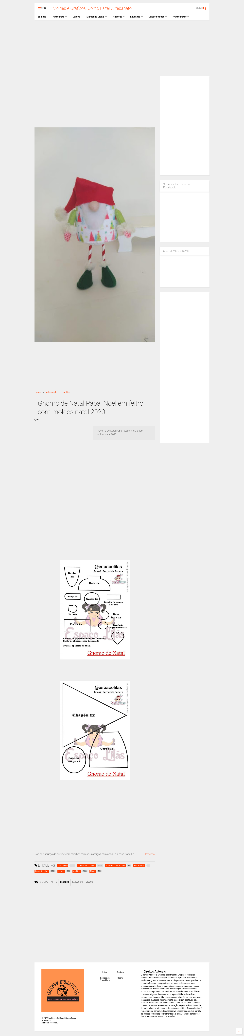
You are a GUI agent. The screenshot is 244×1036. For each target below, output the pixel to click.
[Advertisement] (122, 48)
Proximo (150, 854)
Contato (120, 972)
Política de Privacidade (105, 979)
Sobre (120, 978)
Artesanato (60, 16)
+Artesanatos (181, 16)
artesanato (51, 392)
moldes (66, 392)
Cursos (76, 16)
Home (38, 392)
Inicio (42, 16)
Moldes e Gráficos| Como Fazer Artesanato (92, 8)
